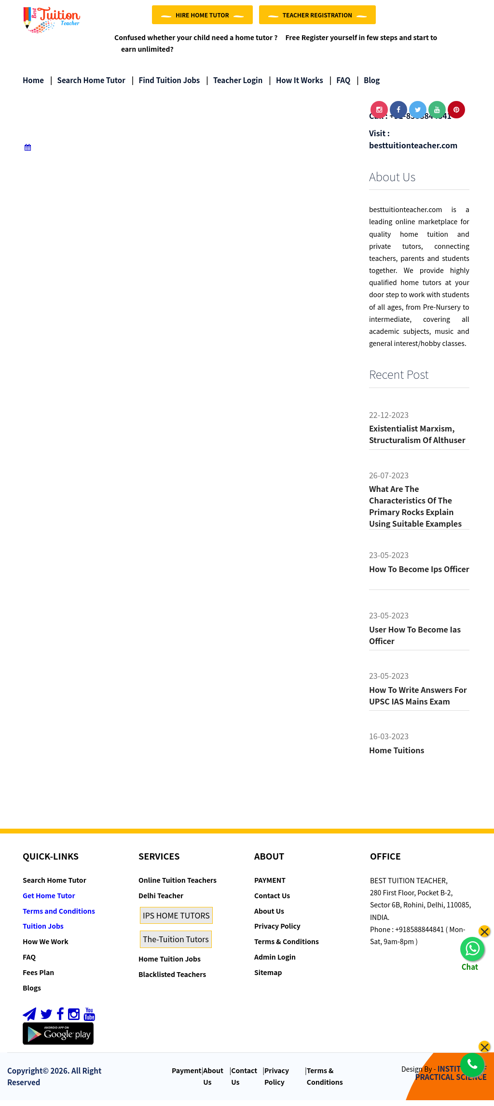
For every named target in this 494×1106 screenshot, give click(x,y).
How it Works (296, 86)
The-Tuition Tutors (176, 945)
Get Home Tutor (49, 901)
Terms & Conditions (286, 947)
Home (33, 86)
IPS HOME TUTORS (176, 921)
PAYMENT (270, 886)
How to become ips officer (419, 575)
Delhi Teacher (160, 901)
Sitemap (268, 978)
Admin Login (275, 963)
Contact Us (272, 901)
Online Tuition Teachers (177, 886)
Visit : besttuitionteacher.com (413, 145)
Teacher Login (234, 86)
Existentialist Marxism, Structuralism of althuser (417, 440)
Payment (187, 1076)
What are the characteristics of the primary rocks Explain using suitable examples (415, 512)
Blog (368, 86)
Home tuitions (396, 756)
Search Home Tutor (87, 86)
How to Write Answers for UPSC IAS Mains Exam (418, 701)
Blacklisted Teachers (172, 980)
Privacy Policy (277, 932)
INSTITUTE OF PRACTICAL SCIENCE (451, 1079)
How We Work (46, 947)
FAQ (340, 86)
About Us (269, 916)
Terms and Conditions (59, 916)
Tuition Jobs (43, 932)
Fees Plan (38, 978)
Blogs (32, 993)
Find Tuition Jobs (166, 86)
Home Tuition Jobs (169, 965)
